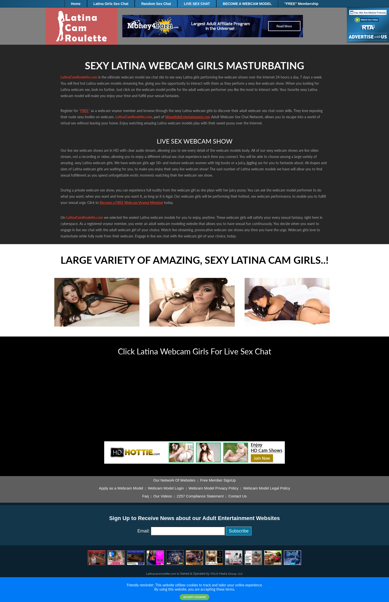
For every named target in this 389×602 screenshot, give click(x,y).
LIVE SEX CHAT (197, 4)
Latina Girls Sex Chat (111, 4)
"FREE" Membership (301, 4)
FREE (84, 111)
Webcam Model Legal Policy (266, 488)
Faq (145, 496)
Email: (143, 530)
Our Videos (162, 496)
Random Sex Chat (156, 4)
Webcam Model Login (166, 488)
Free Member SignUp (218, 480)
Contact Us (237, 496)
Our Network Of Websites (174, 480)
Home (76, 4)
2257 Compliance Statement (200, 496)
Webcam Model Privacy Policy (213, 488)
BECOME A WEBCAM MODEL (247, 4)
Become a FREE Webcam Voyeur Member (131, 202)
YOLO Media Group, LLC (226, 573)
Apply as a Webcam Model (121, 488)
